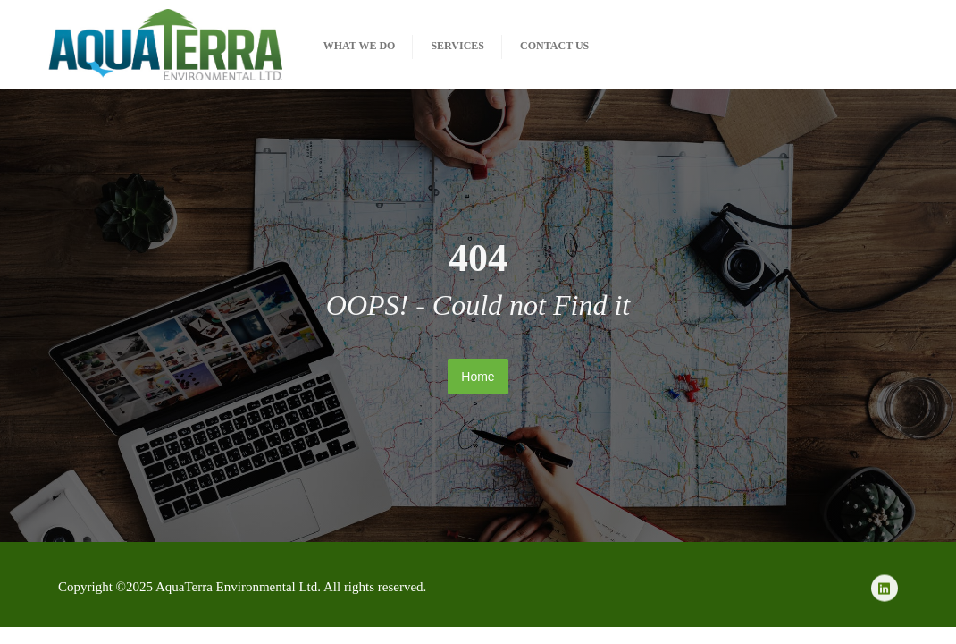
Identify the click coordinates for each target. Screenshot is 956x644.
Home (477, 376)
